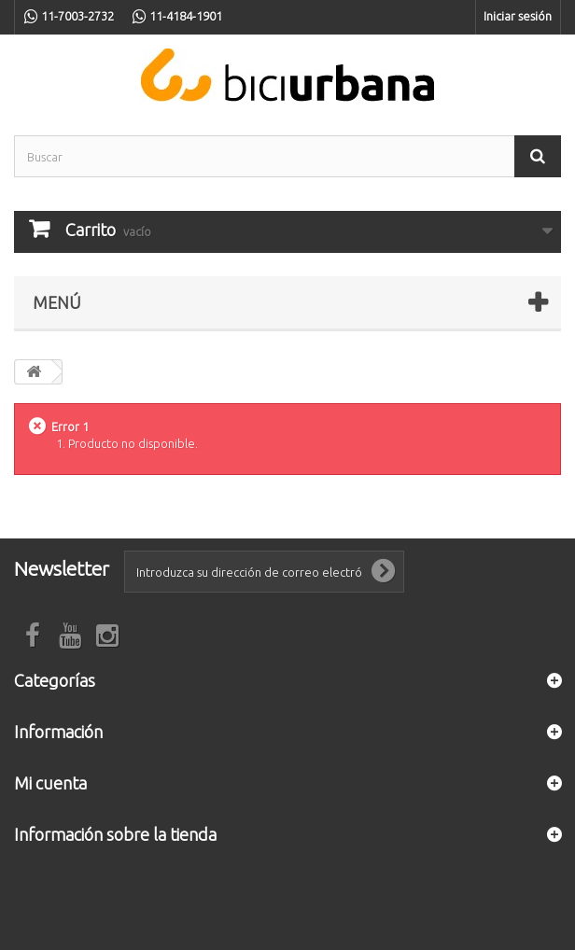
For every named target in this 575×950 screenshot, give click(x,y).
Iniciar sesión (518, 15)
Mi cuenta (50, 783)
